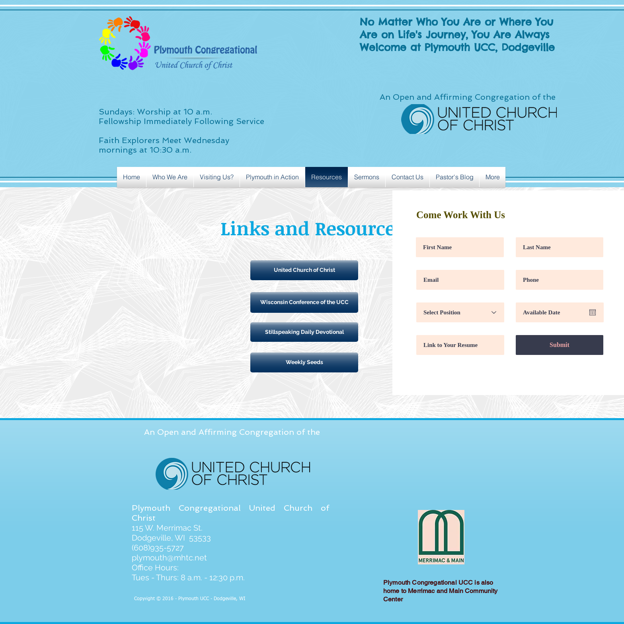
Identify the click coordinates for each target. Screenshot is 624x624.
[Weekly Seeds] (304, 362)
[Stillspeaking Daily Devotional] (304, 332)
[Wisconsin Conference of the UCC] (304, 302)
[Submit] (559, 345)
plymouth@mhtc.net (169, 557)
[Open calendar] (592, 312)
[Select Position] (460, 312)
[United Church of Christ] (304, 270)
